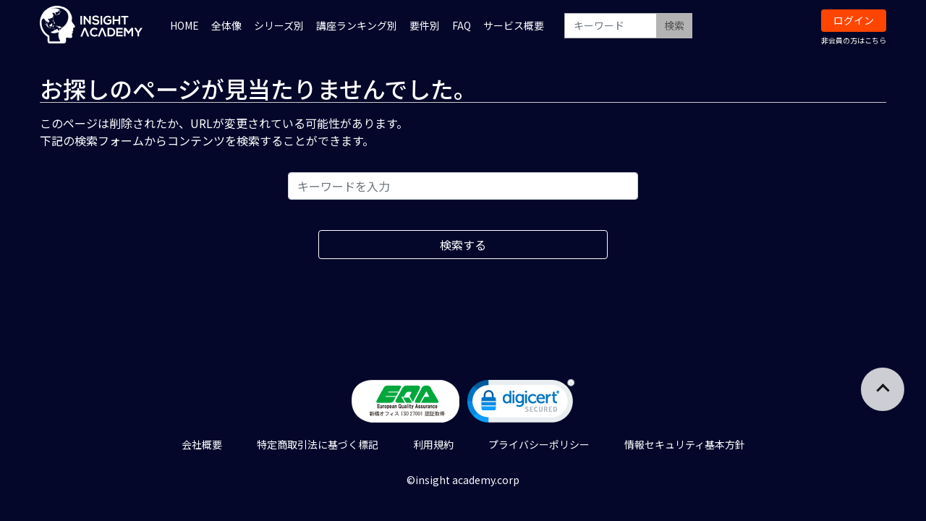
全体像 (226, 25)
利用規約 (433, 444)
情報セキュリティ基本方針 (684, 444)
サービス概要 (513, 25)
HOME (184, 25)
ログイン (853, 20)
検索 (674, 25)
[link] (521, 404)
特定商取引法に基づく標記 (317, 444)
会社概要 (202, 444)
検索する (463, 244)
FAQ (461, 25)
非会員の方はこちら (853, 40)
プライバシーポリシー (539, 444)
